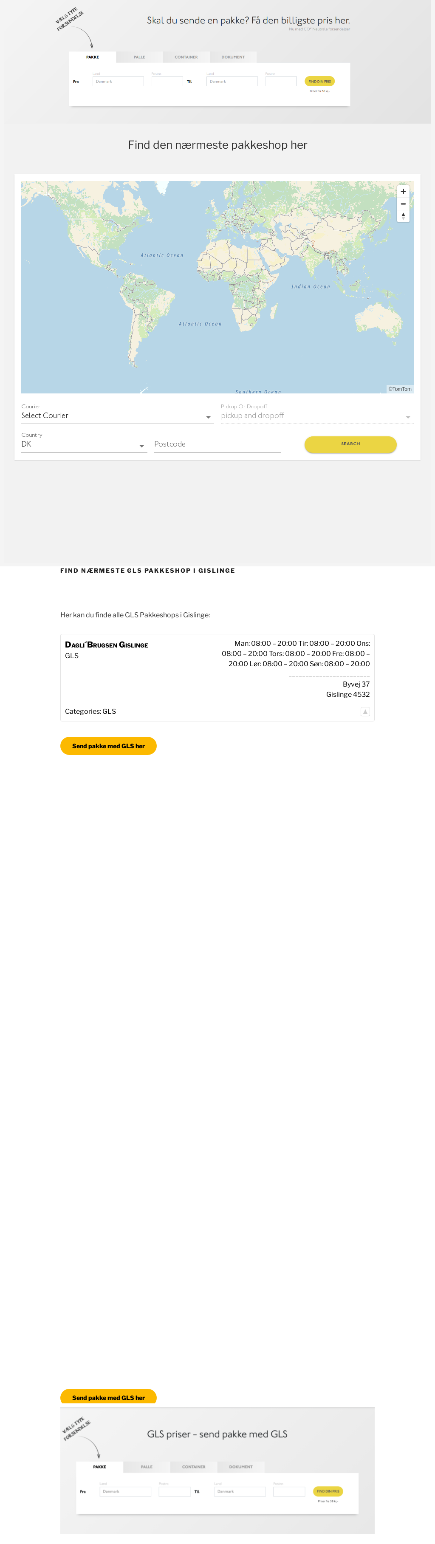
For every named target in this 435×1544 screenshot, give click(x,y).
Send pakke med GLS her (108, 745)
